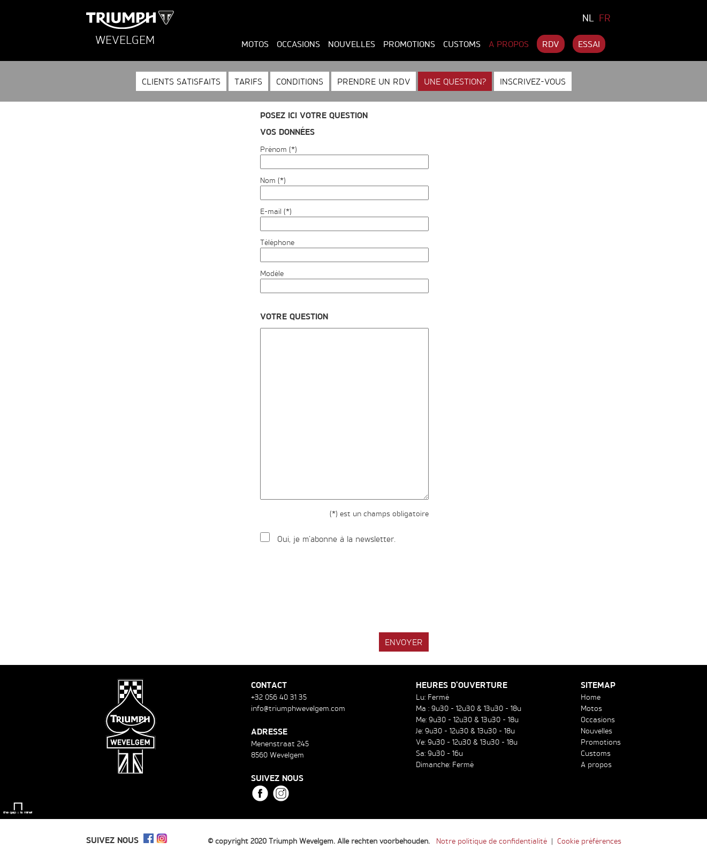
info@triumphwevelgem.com (298, 708)
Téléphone (277, 242)
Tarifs (248, 81)
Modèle (272, 273)
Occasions (298, 44)
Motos (255, 44)
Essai (589, 44)
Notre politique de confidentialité (491, 840)
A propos (509, 44)
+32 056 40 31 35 (279, 696)
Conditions (299, 81)
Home (590, 696)
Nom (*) (273, 180)
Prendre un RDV (373, 81)
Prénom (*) (278, 149)
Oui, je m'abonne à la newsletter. (336, 539)
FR (605, 18)
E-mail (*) (276, 211)
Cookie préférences (589, 840)
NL (588, 18)
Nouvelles (351, 44)
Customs (462, 44)
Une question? (455, 81)
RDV (550, 44)
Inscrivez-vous (533, 81)
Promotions (409, 44)
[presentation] (341, 589)
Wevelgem (125, 40)
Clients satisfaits (181, 81)
